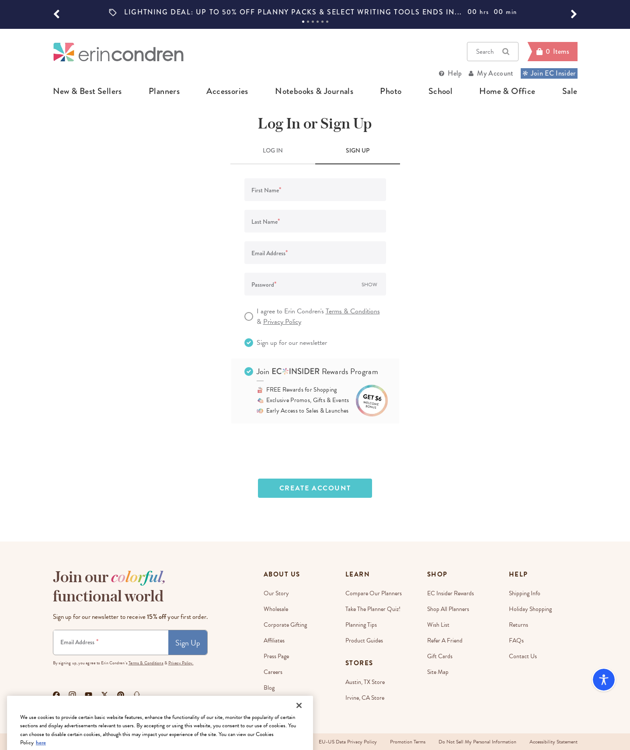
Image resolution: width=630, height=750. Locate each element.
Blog (269, 687)
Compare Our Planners (373, 593)
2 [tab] (308, 22)
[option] (315, 12)
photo (390, 91)
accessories (227, 91)
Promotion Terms (407, 742)
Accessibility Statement (553, 742)
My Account (495, 73)
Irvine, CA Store (364, 697)
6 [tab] (327, 22)
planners (164, 91)
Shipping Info (524, 593)
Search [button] (492, 51)
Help (455, 73)
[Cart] (552, 51)
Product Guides (364, 640)
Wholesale (276, 609)
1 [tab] (303, 22)
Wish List (438, 624)
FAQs (516, 640)
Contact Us (523, 656)
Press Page (276, 656)
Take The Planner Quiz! (372, 609)
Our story (276, 593)
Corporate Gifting (285, 624)
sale (570, 91)
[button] (56, 14)
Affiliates (274, 640)
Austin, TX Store (365, 682)
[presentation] (315, 451)
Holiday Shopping (530, 609)
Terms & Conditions (353, 311)
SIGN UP (357, 150)
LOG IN (273, 150)
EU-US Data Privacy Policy (348, 742)
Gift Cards (439, 656)
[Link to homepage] (118, 51)
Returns (518, 624)
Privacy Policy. (181, 663)
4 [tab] (318, 22)
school (440, 91)
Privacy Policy (282, 321)
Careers (273, 672)
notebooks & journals (314, 91)
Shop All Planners (448, 609)
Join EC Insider (549, 73)
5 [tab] (322, 22)
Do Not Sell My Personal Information (477, 742)
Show (369, 284)
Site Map (438, 672)
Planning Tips (361, 624)
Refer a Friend (445, 640)
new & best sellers (87, 91)
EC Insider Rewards (450, 593)
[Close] (299, 731)
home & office (507, 91)
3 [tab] (313, 22)
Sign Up (187, 643)
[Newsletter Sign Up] (110, 642)
